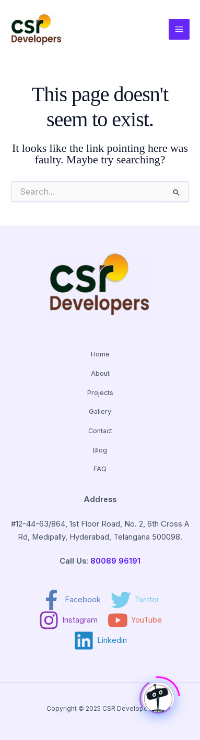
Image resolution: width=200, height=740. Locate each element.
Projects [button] (100, 393)
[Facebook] (71, 600)
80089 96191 (115, 561)
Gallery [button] (100, 411)
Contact (100, 431)
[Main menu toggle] (179, 29)
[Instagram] (68, 620)
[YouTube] (135, 620)
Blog (100, 450)
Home (100, 354)
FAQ (100, 469)
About (100, 373)
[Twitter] (135, 600)
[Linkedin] (100, 640)
